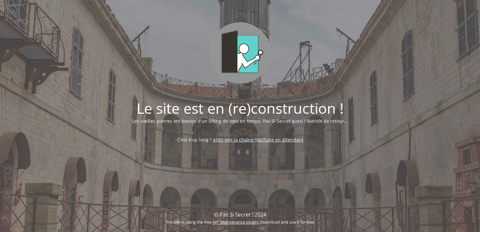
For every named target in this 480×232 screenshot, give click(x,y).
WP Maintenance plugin (235, 222)
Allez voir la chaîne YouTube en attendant (258, 140)
